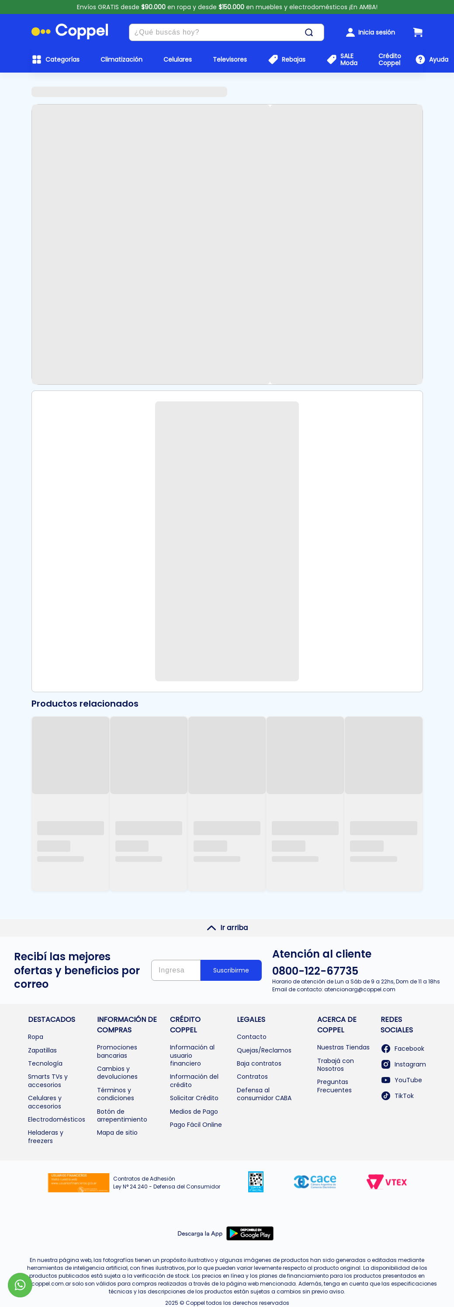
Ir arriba (227, 928)
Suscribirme (231, 970)
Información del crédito (194, 1080)
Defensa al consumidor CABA (264, 1094)
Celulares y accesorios (45, 1102)
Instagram (403, 1064)
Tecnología (45, 1063)
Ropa (35, 1036)
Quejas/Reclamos (264, 1050)
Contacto (252, 1036)
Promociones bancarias (117, 1051)
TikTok (397, 1096)
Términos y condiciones (115, 1094)
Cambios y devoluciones (117, 1072)
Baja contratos (259, 1063)
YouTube (401, 1080)
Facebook (402, 1048)
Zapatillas (42, 1050)
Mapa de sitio (117, 1132)
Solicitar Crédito (194, 1098)
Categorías (62, 59)
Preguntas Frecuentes (334, 1085)
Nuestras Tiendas (343, 1047)
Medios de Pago (194, 1111)
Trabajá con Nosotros (335, 1064)
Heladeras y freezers (45, 1136)
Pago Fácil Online (196, 1124)
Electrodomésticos (56, 1119)
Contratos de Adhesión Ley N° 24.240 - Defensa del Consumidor (166, 1182)
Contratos (252, 1076)
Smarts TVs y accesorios (48, 1080)
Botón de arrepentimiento (122, 1115)
